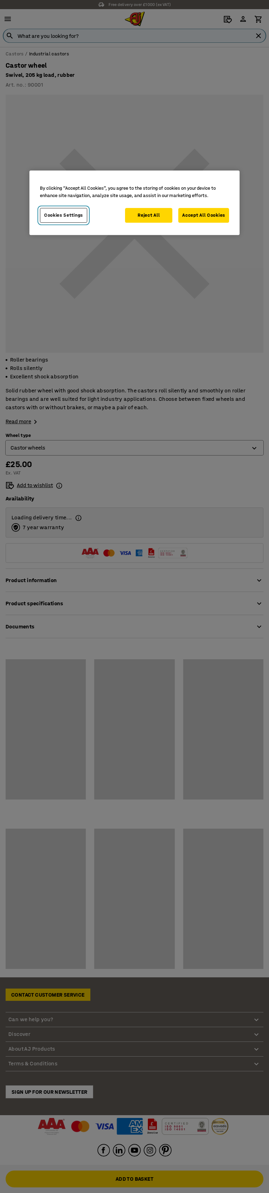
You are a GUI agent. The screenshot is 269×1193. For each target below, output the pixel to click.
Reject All (149, 215)
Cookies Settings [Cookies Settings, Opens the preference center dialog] (63, 215)
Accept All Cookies (203, 215)
